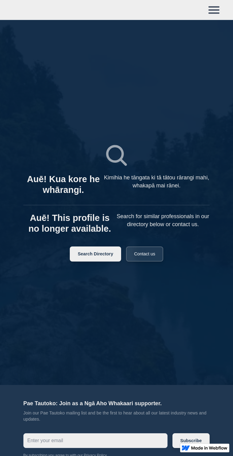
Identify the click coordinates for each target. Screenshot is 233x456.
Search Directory (95, 253)
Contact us (144, 253)
